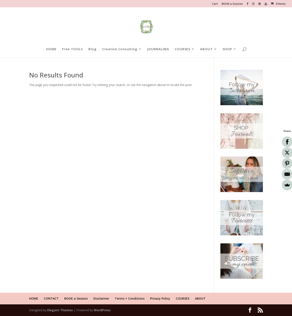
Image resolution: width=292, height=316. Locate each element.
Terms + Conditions (129, 298)
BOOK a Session (232, 4)
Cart (215, 4)
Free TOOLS (72, 49)
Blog (92, 49)
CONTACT (51, 298)
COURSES (182, 49)
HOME (51, 49)
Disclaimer (101, 298)
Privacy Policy (160, 298)
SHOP (227, 49)
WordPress (102, 310)
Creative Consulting (119, 49)
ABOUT (206, 49)
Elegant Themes (60, 310)
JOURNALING (158, 49)
